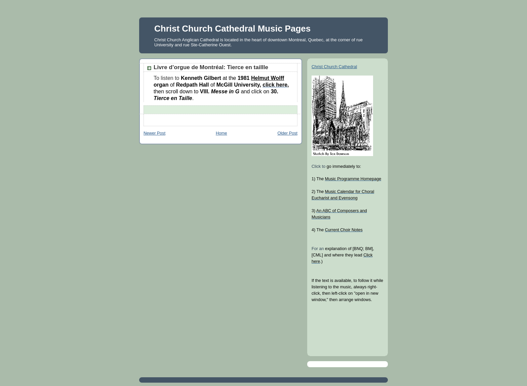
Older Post (287, 133)
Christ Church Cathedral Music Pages (232, 28)
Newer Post (154, 133)
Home (221, 133)
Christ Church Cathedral (334, 66)
